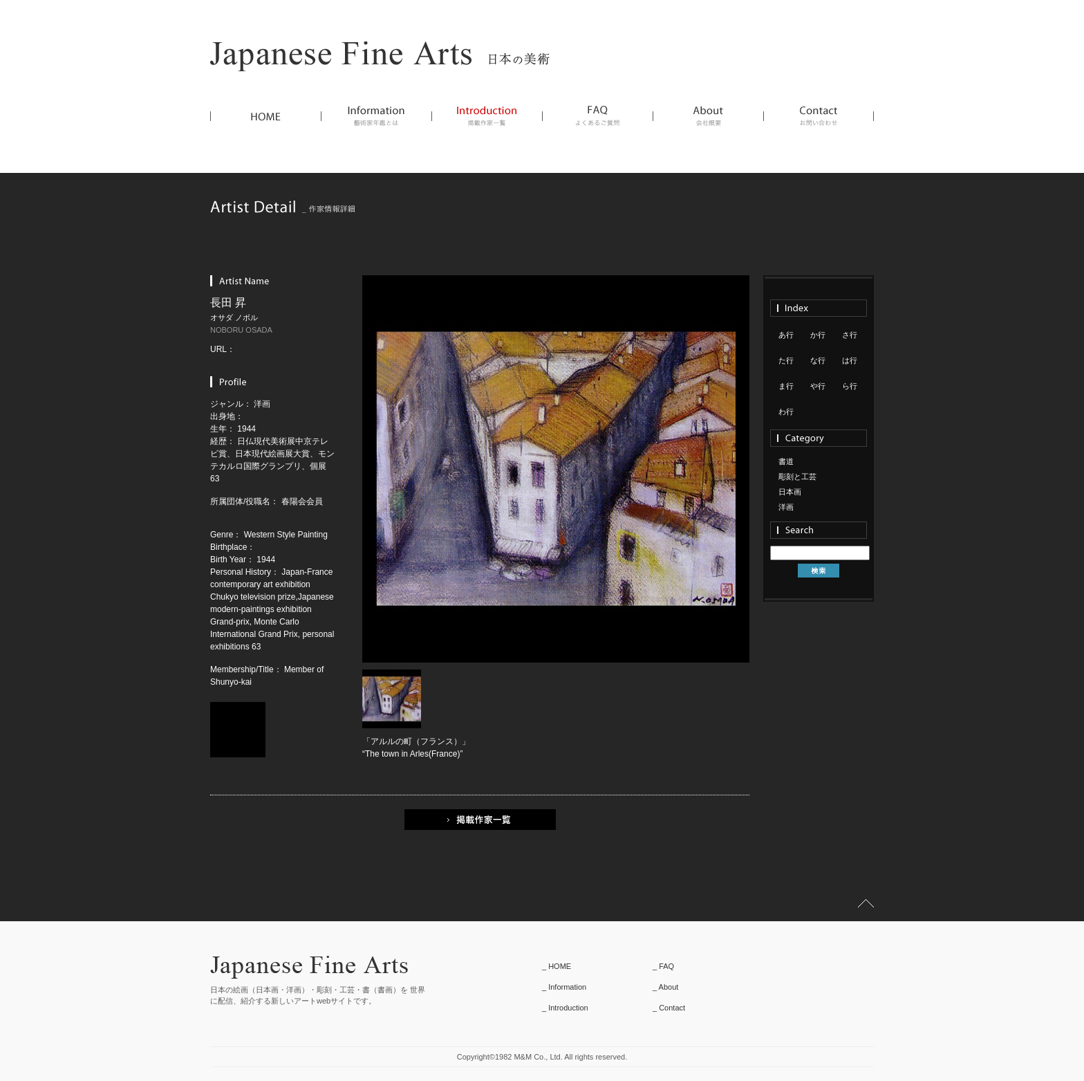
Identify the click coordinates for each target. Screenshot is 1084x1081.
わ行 (786, 411)
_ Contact (669, 1008)
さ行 (849, 335)
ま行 (786, 386)
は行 (849, 360)
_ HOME (556, 966)
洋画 (786, 507)
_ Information (564, 987)
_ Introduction (565, 1008)
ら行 (849, 386)
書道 (786, 461)
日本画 (789, 492)
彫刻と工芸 (797, 476)
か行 (817, 335)
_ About (665, 987)
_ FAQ (663, 966)
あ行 (786, 335)
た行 (786, 360)
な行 (817, 360)
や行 (817, 386)
